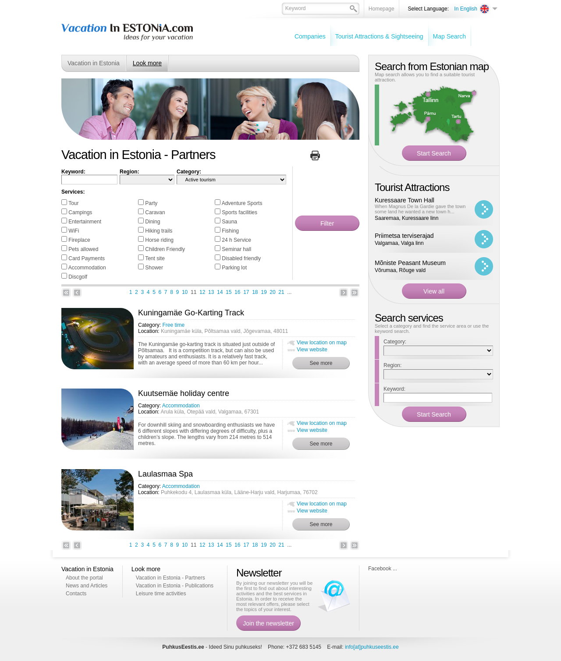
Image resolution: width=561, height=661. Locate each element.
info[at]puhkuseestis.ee (372, 647)
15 (228, 292)
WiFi (73, 231)
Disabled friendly (241, 258)
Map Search (449, 36)
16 (237, 292)
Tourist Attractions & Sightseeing (379, 36)
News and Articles (86, 586)
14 (220, 292)
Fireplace (79, 240)
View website (312, 349)
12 (202, 292)
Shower (154, 268)
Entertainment (84, 222)
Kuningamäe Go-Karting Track (191, 312)
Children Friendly (165, 249)
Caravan (155, 212)
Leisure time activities (161, 593)
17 (246, 292)
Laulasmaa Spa (165, 474)
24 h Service (236, 240)
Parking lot (234, 268)
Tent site (155, 258)
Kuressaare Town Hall (404, 200)
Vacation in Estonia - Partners (170, 578)
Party (151, 203)
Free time (173, 325)
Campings (80, 212)
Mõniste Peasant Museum (410, 262)
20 (272, 292)
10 (185, 292)
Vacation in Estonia (93, 63)
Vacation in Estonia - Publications (174, 586)
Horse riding (159, 240)
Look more (147, 63)
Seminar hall (236, 249)
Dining (152, 222)
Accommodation (87, 268)
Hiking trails (158, 231)
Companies (310, 36)
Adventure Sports (242, 203)
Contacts (76, 593)
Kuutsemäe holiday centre (183, 393)
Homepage (381, 9)
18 (255, 292)
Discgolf (77, 277)
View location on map (322, 342)
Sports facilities (239, 212)
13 (211, 292)
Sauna (229, 222)
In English (465, 9)
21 (281, 292)
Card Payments (86, 258)
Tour (73, 203)
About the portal (84, 578)
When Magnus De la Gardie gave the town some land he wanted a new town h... (420, 209)
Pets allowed (83, 249)
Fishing (230, 231)
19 (263, 292)
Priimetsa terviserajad (404, 235)
